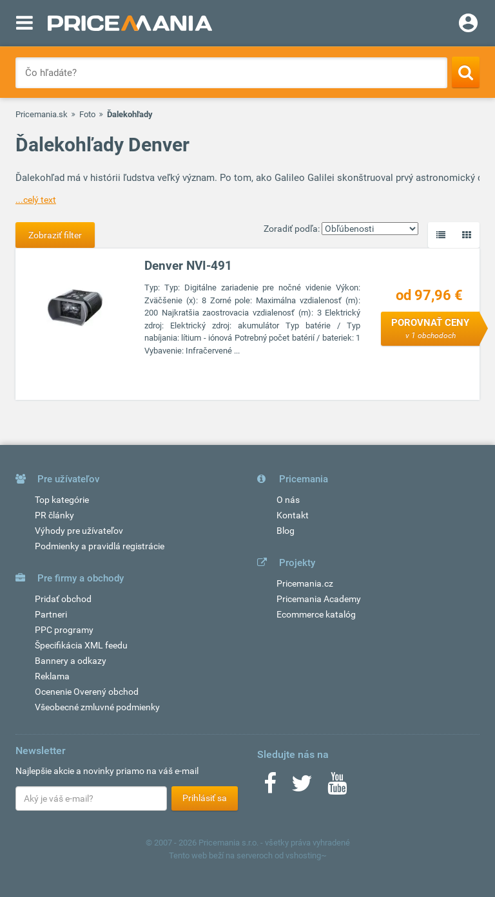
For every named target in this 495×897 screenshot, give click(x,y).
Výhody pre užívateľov (79, 530)
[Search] (466, 72)
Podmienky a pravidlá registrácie (99, 546)
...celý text (35, 199)
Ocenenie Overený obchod (87, 691)
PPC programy (64, 630)
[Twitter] (302, 787)
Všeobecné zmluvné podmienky (97, 707)
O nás (288, 500)
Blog (286, 530)
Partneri (51, 614)
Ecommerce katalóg (316, 614)
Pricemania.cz (305, 583)
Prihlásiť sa (204, 798)
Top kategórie (62, 500)
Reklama (52, 676)
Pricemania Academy (319, 599)
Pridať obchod (63, 599)
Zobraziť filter (55, 235)
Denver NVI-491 (188, 265)
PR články (54, 515)
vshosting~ (306, 855)
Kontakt (293, 515)
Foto (87, 114)
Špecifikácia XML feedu (81, 645)
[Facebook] (270, 787)
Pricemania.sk (41, 114)
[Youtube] (337, 787)
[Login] (468, 24)
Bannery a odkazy (70, 661)
